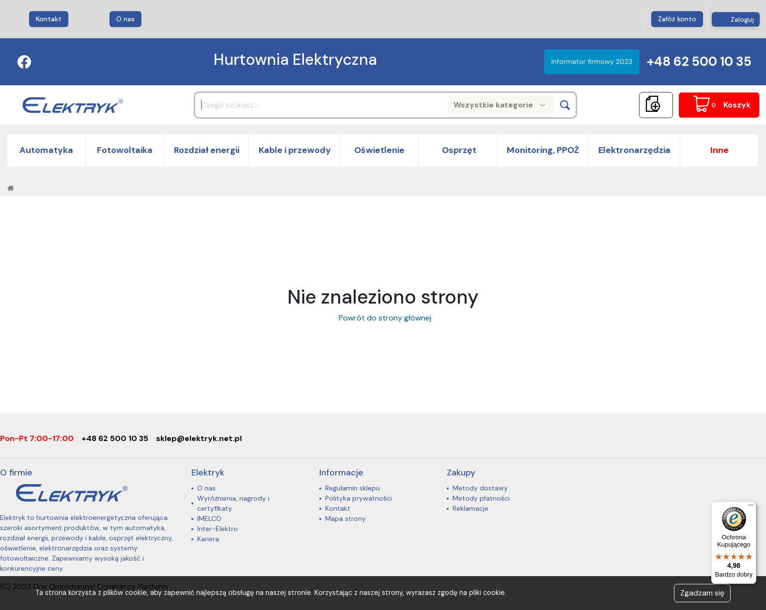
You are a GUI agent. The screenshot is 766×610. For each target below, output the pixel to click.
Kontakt (49, 19)
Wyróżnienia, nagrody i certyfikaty (233, 503)
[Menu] (750, 507)
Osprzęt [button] (458, 150)
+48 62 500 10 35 (699, 61)
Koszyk (736, 105)
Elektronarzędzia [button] (634, 150)
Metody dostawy (480, 488)
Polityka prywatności (358, 498)
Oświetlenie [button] (379, 150)
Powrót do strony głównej (383, 318)
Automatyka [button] (46, 150)
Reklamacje (470, 508)
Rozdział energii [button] (206, 150)
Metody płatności (481, 498)
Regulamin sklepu (352, 488)
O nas (125, 19)
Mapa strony (345, 518)
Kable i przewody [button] (295, 150)
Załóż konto (677, 19)
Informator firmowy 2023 (591, 61)
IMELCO (209, 518)
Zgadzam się (702, 593)
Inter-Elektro (217, 528)
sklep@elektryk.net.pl (199, 438)
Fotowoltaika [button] (125, 150)
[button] (719, 150)
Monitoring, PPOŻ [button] (543, 150)
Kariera (208, 538)
